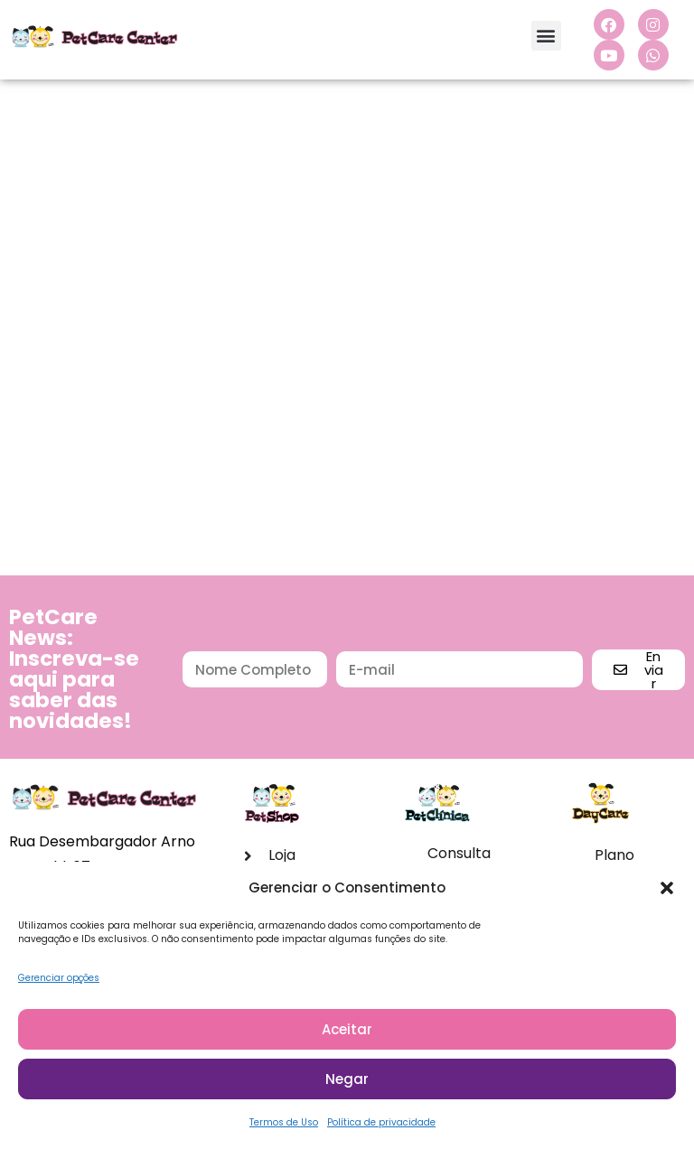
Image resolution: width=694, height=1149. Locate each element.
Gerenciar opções (58, 982)
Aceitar (347, 1032)
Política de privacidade (381, 1127)
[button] (667, 892)
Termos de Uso (283, 1127)
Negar (347, 1082)
